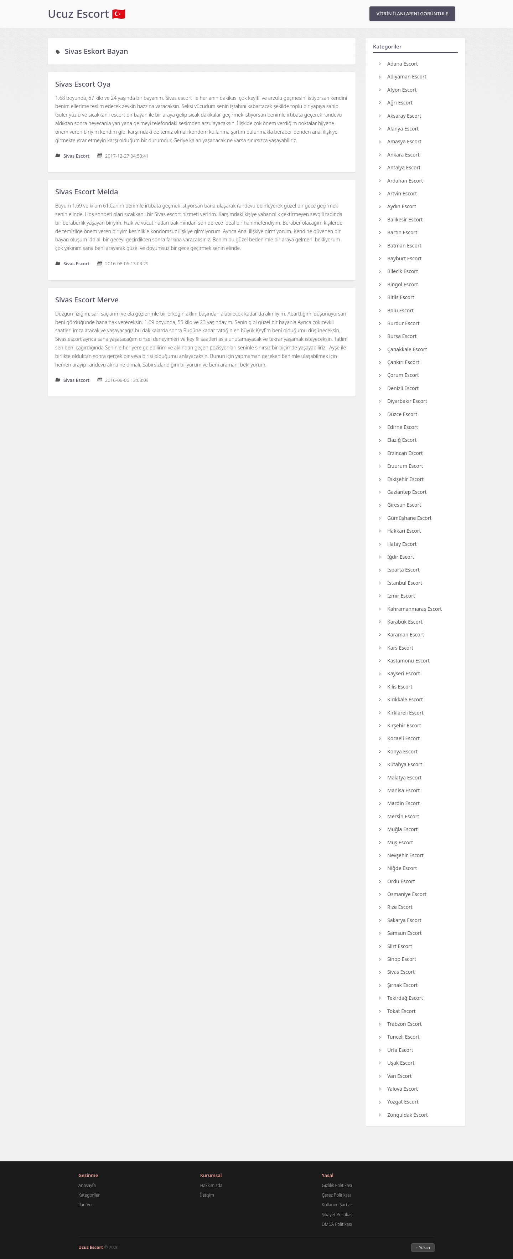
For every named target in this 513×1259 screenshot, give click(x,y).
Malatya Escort (400, 777)
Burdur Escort (399, 323)
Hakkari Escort (400, 530)
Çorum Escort (399, 375)
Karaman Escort (401, 634)
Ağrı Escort (396, 102)
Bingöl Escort (398, 284)
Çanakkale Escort (403, 349)
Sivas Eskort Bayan (96, 51)
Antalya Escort (399, 167)
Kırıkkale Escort (401, 699)
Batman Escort (400, 245)
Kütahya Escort (400, 764)
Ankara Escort (399, 154)
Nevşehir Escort (401, 855)
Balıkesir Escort (401, 219)
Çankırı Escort (399, 362)
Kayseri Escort (399, 673)
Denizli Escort (399, 388)
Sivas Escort (397, 971)
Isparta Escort (399, 569)
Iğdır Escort (396, 556)
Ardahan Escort (401, 180)
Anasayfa (87, 1185)
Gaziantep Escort (402, 491)
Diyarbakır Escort (403, 401)
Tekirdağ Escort (401, 997)
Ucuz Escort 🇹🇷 (87, 13)
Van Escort (395, 1076)
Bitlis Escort (396, 297)
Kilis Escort (395, 686)
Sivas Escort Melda (86, 191)
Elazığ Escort (397, 439)
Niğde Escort (398, 868)
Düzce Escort (398, 414)
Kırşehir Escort (400, 725)
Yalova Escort (398, 1088)
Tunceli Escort (399, 1036)
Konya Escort (398, 751)
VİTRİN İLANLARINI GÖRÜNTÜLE (412, 13)
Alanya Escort (399, 128)
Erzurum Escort (401, 465)
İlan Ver (85, 1205)
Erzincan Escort (401, 453)
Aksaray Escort (400, 115)
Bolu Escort (396, 310)
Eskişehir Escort (401, 479)
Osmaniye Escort (402, 894)
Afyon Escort (397, 89)
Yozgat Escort (399, 1101)
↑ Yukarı (423, 1247)
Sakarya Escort (400, 920)
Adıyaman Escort (402, 76)
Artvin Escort (398, 193)
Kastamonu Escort (404, 660)
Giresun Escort (400, 504)
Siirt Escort (395, 946)
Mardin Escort (399, 803)
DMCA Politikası (337, 1224)
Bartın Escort (398, 232)
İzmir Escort (397, 595)
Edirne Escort (398, 427)
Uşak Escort (396, 1062)
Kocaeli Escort (399, 738)
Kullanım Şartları (337, 1205)
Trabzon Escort (400, 1023)
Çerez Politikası (336, 1195)
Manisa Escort (399, 790)
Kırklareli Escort (401, 712)
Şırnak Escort (398, 985)
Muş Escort (396, 842)
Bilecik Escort (398, 271)
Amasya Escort (400, 141)
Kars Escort (396, 647)
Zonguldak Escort (403, 1114)
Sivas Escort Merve (87, 299)
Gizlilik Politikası (337, 1185)
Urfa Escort (396, 1049)
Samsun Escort (400, 933)
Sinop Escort (397, 959)
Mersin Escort (399, 816)
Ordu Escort (397, 881)
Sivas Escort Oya (82, 84)
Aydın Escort (397, 206)
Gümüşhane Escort (405, 518)
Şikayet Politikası (337, 1215)
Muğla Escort (398, 829)
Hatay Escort (397, 544)
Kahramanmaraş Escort (410, 608)
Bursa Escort (397, 336)
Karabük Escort (401, 621)
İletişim (207, 1195)
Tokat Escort (397, 1011)
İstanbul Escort (400, 582)
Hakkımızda (211, 1185)
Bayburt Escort (400, 258)
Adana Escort (398, 63)
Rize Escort (396, 907)
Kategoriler (89, 1195)
